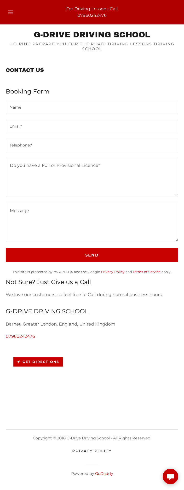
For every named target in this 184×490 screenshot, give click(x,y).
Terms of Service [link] (147, 272)
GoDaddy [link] (104, 473)
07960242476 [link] (92, 15)
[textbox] (92, 107)
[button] (13, 12)
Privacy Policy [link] (113, 272)
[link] (92, 36)
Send (92, 255)
